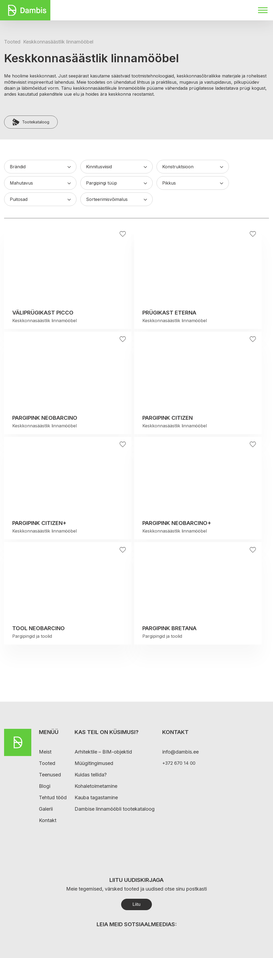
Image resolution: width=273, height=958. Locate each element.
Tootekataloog (31, 122)
